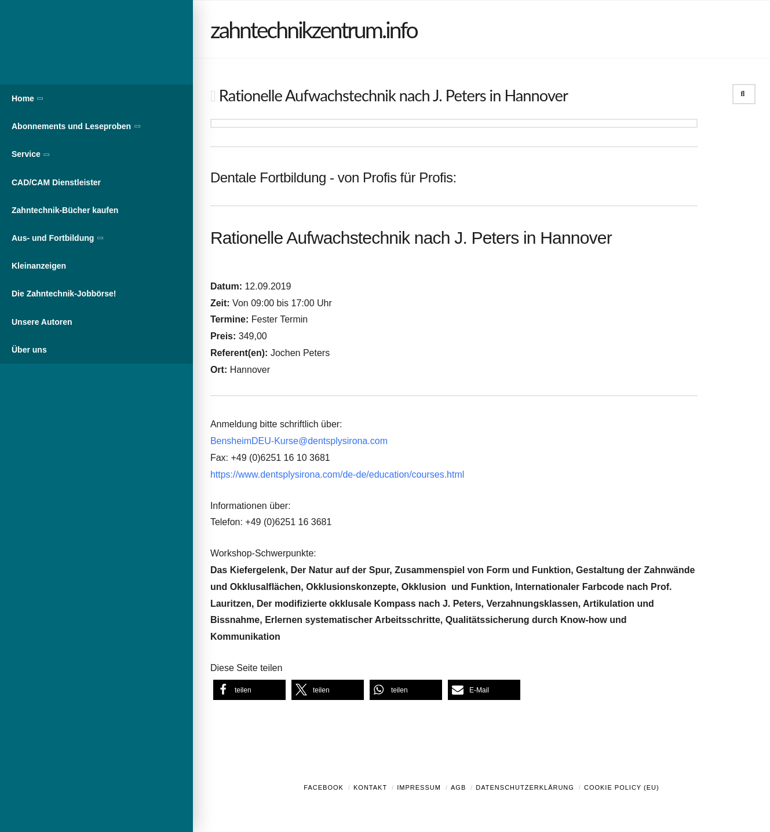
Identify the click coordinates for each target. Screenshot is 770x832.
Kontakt (370, 787)
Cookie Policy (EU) (621, 787)
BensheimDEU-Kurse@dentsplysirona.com (299, 441)
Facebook (324, 787)
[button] (249, 690)
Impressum (419, 787)
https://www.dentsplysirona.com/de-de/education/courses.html (337, 474)
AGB (458, 787)
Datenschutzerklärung (525, 787)
